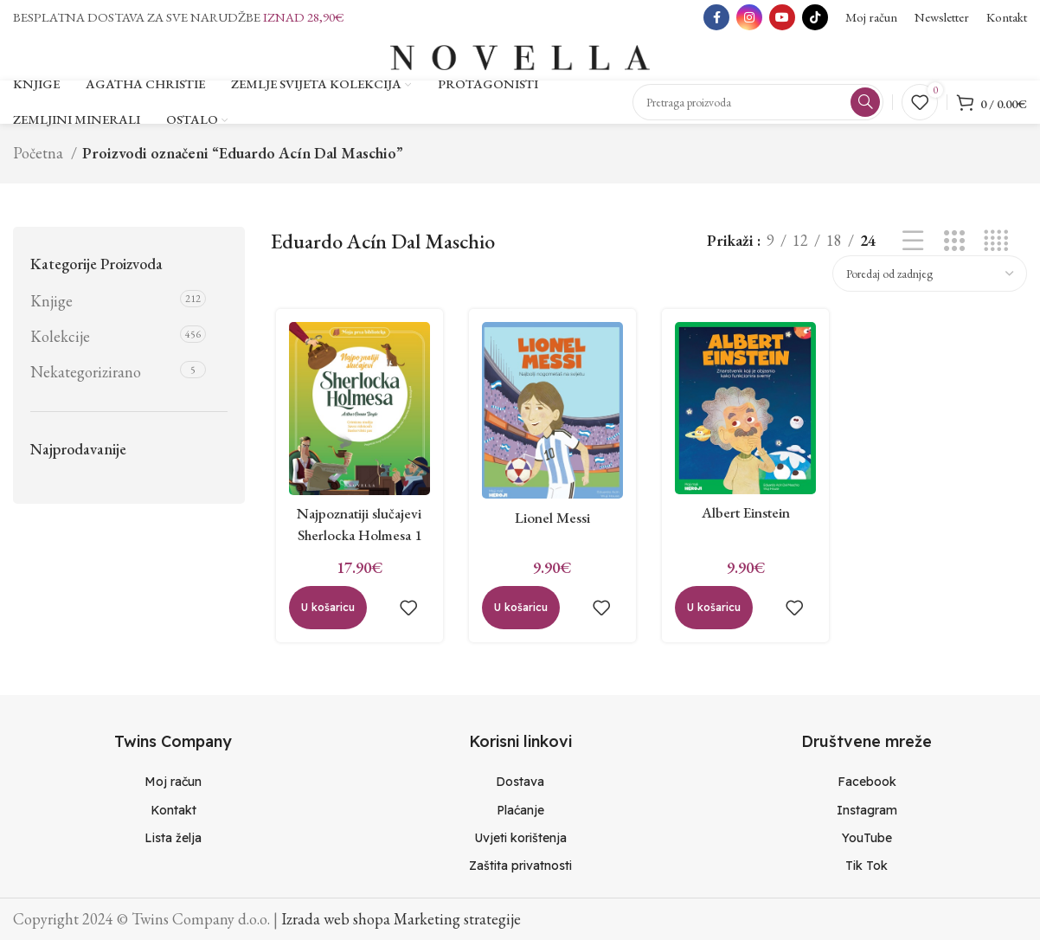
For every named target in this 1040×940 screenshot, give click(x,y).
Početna (40, 159)
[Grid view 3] (954, 247)
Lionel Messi (551, 527)
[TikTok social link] (815, 17)
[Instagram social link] (749, 17)
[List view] (913, 247)
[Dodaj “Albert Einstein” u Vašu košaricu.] (714, 617)
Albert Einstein (747, 521)
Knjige (51, 307)
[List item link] (173, 780)
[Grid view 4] (996, 247)
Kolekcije (60, 342)
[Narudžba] (929, 279)
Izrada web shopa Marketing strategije (401, 918)
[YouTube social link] (782, 17)
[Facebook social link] (716, 17)
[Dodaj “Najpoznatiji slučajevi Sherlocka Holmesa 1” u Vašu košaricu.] (323, 617)
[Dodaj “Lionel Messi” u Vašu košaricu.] (518, 617)
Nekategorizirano (85, 378)
